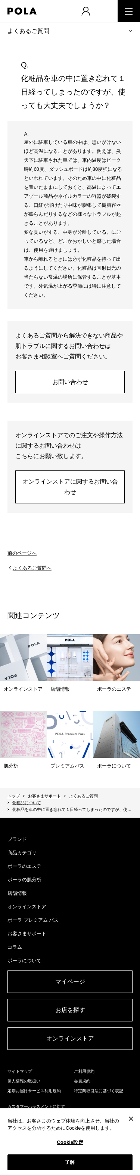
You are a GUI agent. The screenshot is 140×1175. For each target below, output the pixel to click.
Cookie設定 (70, 1142)
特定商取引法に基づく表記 (98, 1090)
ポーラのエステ (24, 866)
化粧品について (26, 802)
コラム (14, 947)
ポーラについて (24, 960)
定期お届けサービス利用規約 (34, 1090)
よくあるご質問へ (32, 568)
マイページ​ (70, 981)
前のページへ (22, 553)
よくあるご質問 (28, 31)
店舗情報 (17, 893)
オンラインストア (26, 906)
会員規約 (82, 1081)
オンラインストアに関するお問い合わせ (70, 486)
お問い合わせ (70, 382)
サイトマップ (19, 1071)
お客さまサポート (44, 796)
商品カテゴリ (22, 852)
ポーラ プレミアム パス (33, 920)
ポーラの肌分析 (24, 879)
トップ (13, 796)
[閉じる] (131, 1119)
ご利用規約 (84, 1071)
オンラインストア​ (70, 1038)
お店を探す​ (70, 1010)
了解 (70, 1162)
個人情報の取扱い (23, 1081)
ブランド (17, 839)
